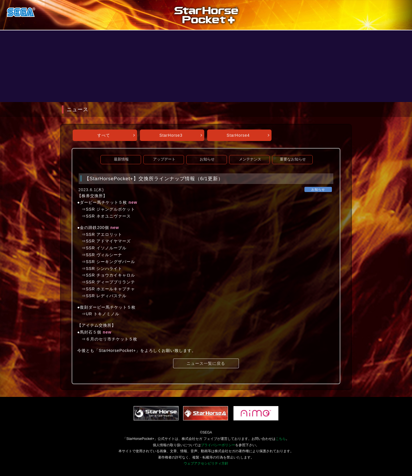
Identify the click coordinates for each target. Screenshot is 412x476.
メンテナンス (250, 159)
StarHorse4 (238, 135)
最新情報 (121, 159)
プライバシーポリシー (218, 445)
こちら (281, 439)
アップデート (164, 159)
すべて (103, 135)
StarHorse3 (171, 135)
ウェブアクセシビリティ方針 (206, 463)
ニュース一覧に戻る (206, 363)
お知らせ (207, 159)
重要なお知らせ (293, 159)
